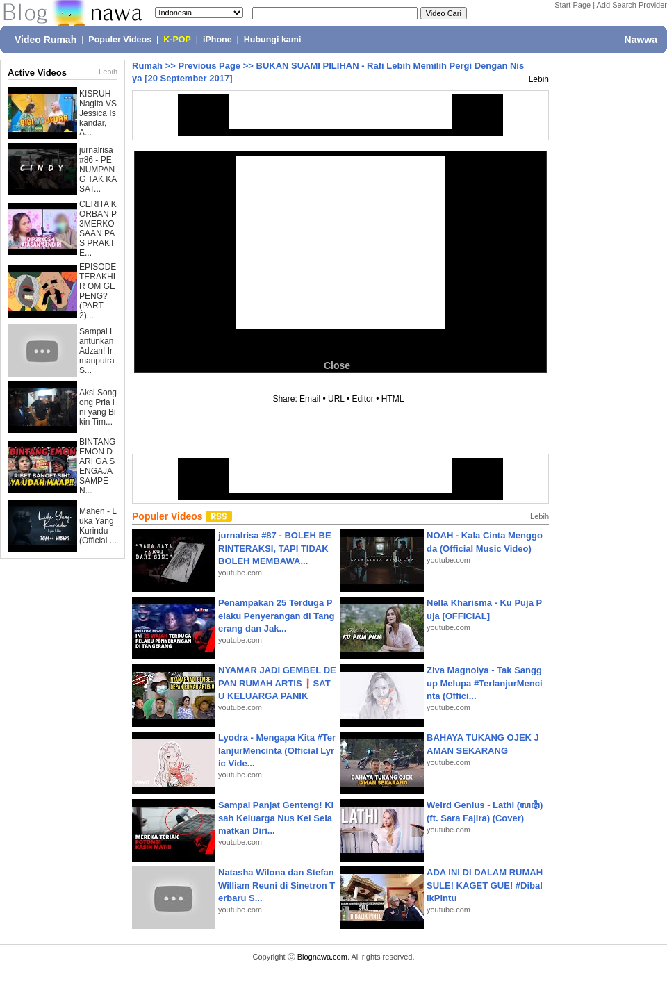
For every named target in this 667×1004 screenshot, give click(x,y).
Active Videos (37, 72)
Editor (362, 399)
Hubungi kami (273, 39)
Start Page (572, 5)
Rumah (147, 65)
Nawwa (641, 39)
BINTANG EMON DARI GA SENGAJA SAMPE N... (97, 466)
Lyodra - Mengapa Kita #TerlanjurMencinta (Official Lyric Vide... (277, 750)
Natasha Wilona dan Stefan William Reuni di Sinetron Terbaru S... (276, 885)
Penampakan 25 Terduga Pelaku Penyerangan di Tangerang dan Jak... (276, 615)
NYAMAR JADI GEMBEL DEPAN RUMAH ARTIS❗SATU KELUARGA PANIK (277, 682)
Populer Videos (119, 39)
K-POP (177, 39)
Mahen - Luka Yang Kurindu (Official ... (98, 526)
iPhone (217, 39)
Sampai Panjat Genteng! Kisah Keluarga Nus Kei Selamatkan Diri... (276, 817)
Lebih (108, 71)
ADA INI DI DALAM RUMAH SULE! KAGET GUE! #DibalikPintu (485, 885)
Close (337, 365)
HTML (392, 399)
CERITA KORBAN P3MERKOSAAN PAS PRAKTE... (98, 228)
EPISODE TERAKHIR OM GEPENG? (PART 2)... (97, 291)
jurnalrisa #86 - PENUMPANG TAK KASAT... (98, 169)
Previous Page (209, 65)
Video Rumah (45, 39)
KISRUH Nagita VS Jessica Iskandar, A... (98, 113)
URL (336, 399)
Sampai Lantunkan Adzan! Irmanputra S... (97, 351)
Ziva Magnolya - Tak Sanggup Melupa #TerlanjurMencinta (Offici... (485, 682)
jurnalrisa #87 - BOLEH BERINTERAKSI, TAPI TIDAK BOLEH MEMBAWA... (274, 548)
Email (309, 399)
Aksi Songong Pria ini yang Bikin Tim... (98, 407)
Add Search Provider (632, 5)
